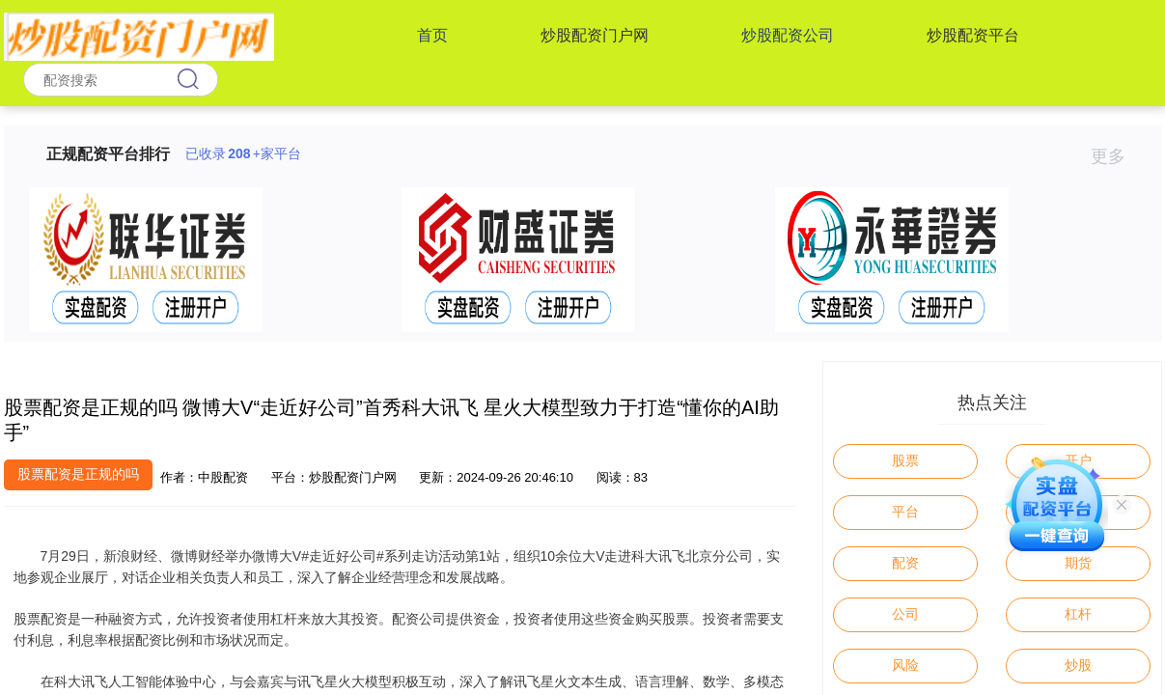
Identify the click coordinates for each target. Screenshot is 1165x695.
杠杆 (1078, 614)
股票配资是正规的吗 (78, 474)
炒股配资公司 (787, 35)
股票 (905, 460)
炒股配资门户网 (595, 35)
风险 (905, 665)
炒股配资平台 (973, 35)
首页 (432, 35)
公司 (905, 614)
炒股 (1078, 665)
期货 (1078, 562)
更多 (1116, 156)
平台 (905, 511)
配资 (905, 562)
